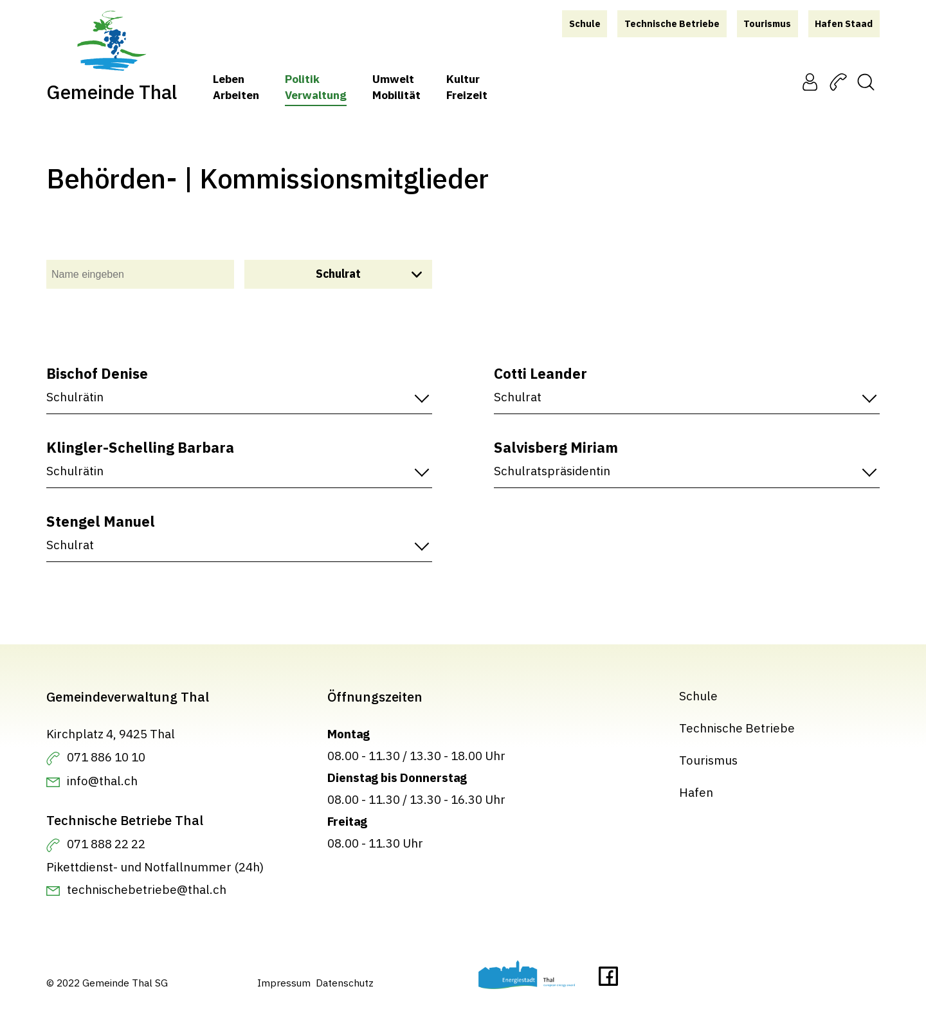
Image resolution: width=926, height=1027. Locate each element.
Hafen (696, 792)
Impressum (284, 982)
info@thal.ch (102, 780)
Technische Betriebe (737, 728)
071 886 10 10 (106, 757)
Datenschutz (345, 982)
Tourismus (708, 760)
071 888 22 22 (106, 843)
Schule (698, 696)
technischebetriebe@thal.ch (146, 889)
